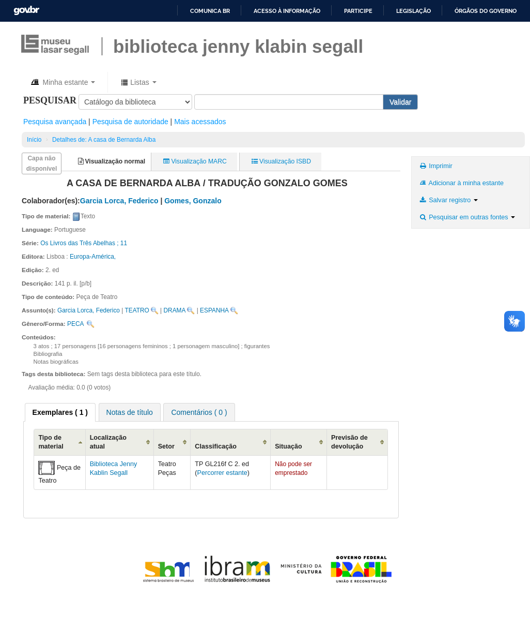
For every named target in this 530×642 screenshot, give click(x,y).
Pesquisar (49, 100)
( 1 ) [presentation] (60, 412)
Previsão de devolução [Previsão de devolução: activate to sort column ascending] (349, 442)
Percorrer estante (222, 472)
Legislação (413, 10)
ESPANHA (214, 310)
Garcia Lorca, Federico (88, 310)
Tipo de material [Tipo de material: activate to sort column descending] (50, 442)
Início (34, 139)
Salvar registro (447, 200)
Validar (400, 102)
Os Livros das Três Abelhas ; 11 (83, 243)
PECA (75, 323)
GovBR (26, 11)
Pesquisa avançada (54, 121)
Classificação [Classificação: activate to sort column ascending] (216, 446)
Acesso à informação (287, 10)
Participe (358, 10)
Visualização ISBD (281, 161)
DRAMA (174, 310)
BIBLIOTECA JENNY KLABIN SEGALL (238, 46)
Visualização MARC (195, 161)
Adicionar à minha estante (461, 183)
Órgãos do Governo (486, 10)
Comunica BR (210, 10)
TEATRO (136, 310)
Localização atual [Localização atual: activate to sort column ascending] (108, 442)
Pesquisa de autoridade (130, 121)
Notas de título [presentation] (129, 412)
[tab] (60, 412)
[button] (62, 82)
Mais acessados (200, 121)
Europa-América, (93, 256)
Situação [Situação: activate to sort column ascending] (288, 446)
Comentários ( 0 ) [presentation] (199, 412)
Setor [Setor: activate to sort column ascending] (166, 446)
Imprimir (435, 166)
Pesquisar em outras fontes (466, 217)
